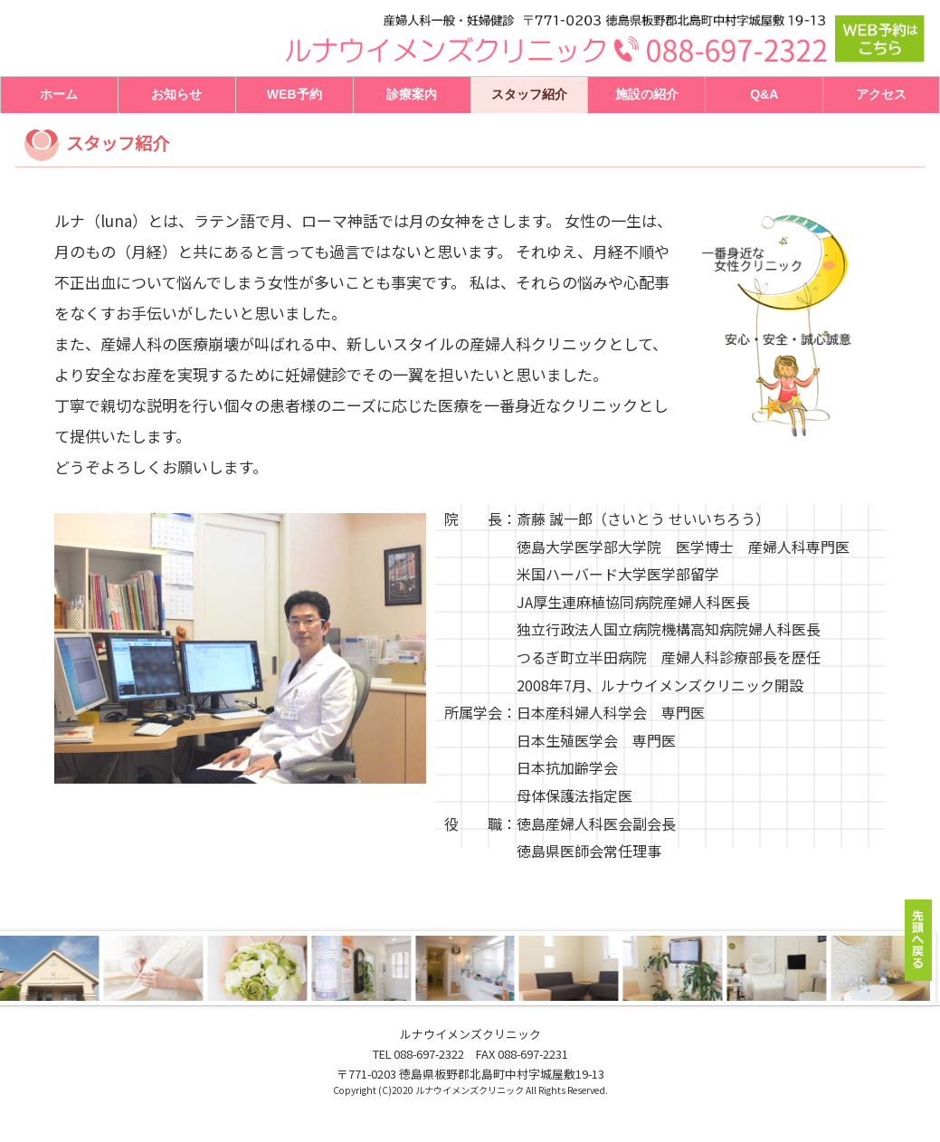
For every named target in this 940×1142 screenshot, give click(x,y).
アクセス (881, 94)
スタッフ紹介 (529, 94)
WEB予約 (294, 94)
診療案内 (411, 94)
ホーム (59, 94)
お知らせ (176, 94)
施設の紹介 (647, 94)
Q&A (764, 94)
